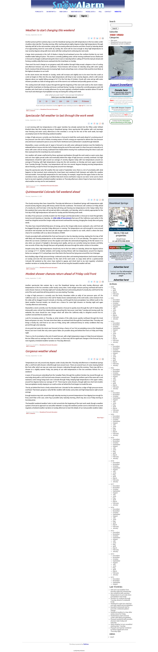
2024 (112, 321)
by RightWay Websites (79, 650)
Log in (112, 637)
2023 (112, 344)
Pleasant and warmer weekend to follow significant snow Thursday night (121, 629)
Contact (108, 11)
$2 (40, 101)
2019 (112, 438)
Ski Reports (51, 11)
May (114, 289)
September (116, 305)
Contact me (116, 121)
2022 (112, 368)
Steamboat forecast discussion (49, 109)
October (115, 303)
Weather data (77, 11)
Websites (118, 11)
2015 (112, 531)
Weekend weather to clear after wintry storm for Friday (121, 613)
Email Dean (121, 239)
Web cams (63, 11)
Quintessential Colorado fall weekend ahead (52, 191)
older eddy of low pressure (62, 218)
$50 (68, 101)
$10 (53, 101)
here (111, 100)
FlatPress (85, 644)
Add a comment (30, 110)
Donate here (121, 92)
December (116, 300)
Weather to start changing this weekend (49, 30)
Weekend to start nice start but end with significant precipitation (122, 604)
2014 (112, 554)
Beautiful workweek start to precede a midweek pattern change (120, 608)
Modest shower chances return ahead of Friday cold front (60, 273)
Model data (91, 11)
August (115, 307)
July (114, 308)
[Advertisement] (64, 23)
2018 (112, 461)
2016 (112, 507)
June (114, 310)
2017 (112, 484)
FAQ (100, 11)
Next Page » (100, 417)
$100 (75, 101)
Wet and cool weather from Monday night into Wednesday (121, 590)
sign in (60, 105)
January (115, 295)
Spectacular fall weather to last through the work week (59, 115)
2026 (112, 287)
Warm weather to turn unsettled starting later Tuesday (121, 625)
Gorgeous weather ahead (40, 351)
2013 (112, 577)
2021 (112, 391)
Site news (114, 40)
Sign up (72, 16)
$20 (60, 101)
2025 (112, 298)
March (115, 292)
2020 (112, 414)
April (114, 290)
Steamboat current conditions (120, 44)
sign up (81, 105)
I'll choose (85, 101)
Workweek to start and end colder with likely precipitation (121, 616)
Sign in (84, 16)
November (116, 301)
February (116, 294)
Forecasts (39, 11)
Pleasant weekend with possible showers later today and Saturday (121, 621)
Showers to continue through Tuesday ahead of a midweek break (120, 600)
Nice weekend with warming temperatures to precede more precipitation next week (121, 595)
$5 (46, 101)
